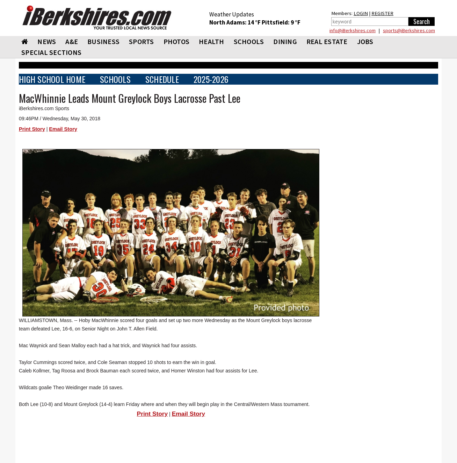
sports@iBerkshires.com (409, 30)
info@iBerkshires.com (352, 30)
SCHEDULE (162, 79)
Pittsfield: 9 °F (281, 22)
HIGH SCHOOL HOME (52, 79)
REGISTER (382, 13)
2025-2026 (211, 79)
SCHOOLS (249, 41)
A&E (71, 41)
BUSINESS (103, 41)
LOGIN (361, 13)
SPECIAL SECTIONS (51, 52)
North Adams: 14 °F (235, 22)
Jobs (365, 41)
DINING (285, 41)
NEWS (46, 41)
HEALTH (211, 41)
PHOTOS (177, 41)
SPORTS (141, 41)
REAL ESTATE (327, 41)
